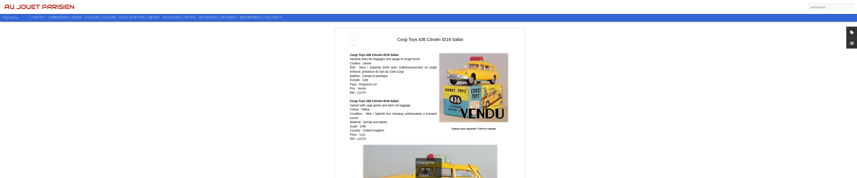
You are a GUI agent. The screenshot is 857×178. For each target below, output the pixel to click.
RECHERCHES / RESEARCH (218, 17)
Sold (362, 132)
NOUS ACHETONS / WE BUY (139, 17)
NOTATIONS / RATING (179, 17)
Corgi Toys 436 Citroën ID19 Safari (430, 37)
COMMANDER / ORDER (65, 17)
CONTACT (38, 17)
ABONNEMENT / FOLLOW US (261, 17)
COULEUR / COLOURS (100, 17)
